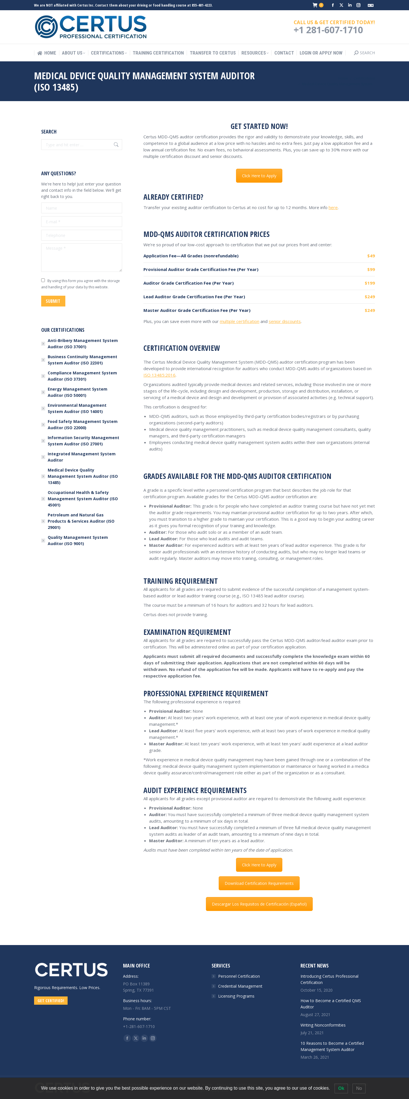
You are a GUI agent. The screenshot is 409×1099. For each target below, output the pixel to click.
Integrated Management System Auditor (82, 457)
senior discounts (285, 321)
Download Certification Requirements (259, 883)
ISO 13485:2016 (159, 375)
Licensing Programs (236, 996)
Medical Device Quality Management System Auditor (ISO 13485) (83, 476)
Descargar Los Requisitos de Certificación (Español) (259, 904)
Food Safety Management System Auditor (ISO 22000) (83, 424)
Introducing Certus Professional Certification (329, 979)
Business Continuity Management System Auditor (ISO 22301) (82, 360)
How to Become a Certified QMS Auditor (331, 1004)
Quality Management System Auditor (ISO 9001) (78, 540)
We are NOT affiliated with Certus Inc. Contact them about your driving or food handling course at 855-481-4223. (123, 5)
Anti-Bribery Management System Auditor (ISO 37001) (83, 343)
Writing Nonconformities (323, 1025)
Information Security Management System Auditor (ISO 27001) (83, 441)
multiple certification (239, 321)
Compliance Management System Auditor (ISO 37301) (82, 376)
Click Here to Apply (259, 175)
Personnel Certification (239, 976)
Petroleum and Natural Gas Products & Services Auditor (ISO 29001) (81, 521)
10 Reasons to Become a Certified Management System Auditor (332, 1046)
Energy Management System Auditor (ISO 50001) (77, 392)
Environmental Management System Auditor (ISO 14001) (77, 408)
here (333, 207)
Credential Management (240, 986)
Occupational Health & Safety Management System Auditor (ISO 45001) (83, 499)
